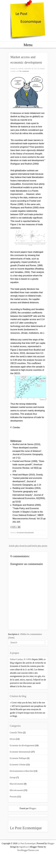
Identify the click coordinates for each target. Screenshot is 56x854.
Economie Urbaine (18, 764)
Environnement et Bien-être (21, 771)
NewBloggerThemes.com (28, 850)
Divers (12, 739)
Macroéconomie (16, 784)
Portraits (13, 796)
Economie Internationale (25, 533)
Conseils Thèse (16, 732)
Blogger (32, 808)
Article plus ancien (39, 546)
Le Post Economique (26, 828)
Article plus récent (16, 546)
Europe (13, 777)
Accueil (27, 546)
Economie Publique (18, 758)
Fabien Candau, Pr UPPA (20, 659)
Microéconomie (16, 790)
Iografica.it (24, 847)
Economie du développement (22, 745)
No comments (24, 71)
